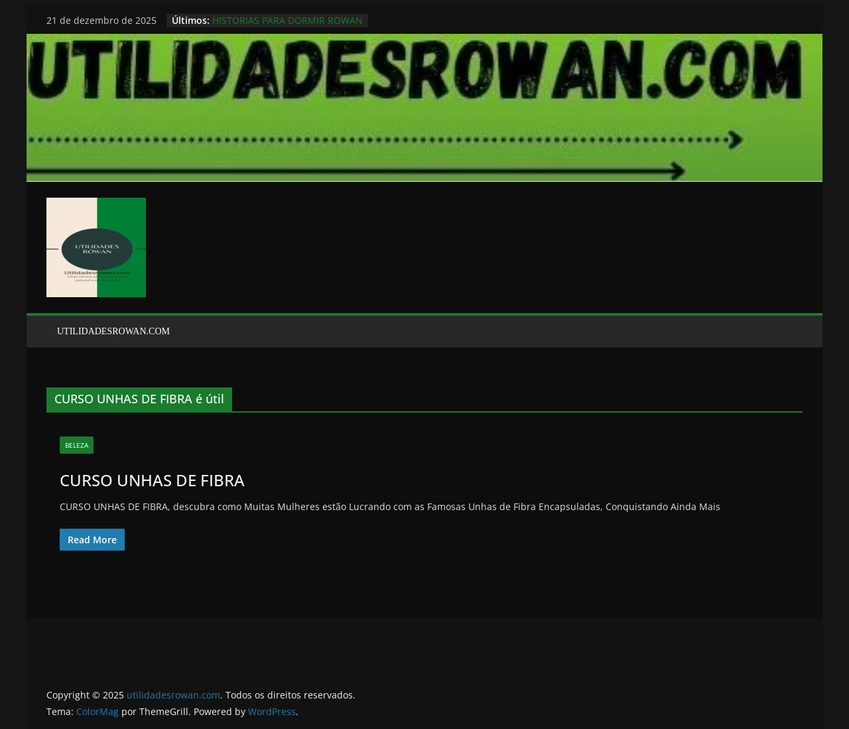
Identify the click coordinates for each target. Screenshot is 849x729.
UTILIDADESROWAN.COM (113, 331)
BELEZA (76, 445)
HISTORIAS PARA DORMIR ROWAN (287, 20)
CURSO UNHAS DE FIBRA (152, 480)
